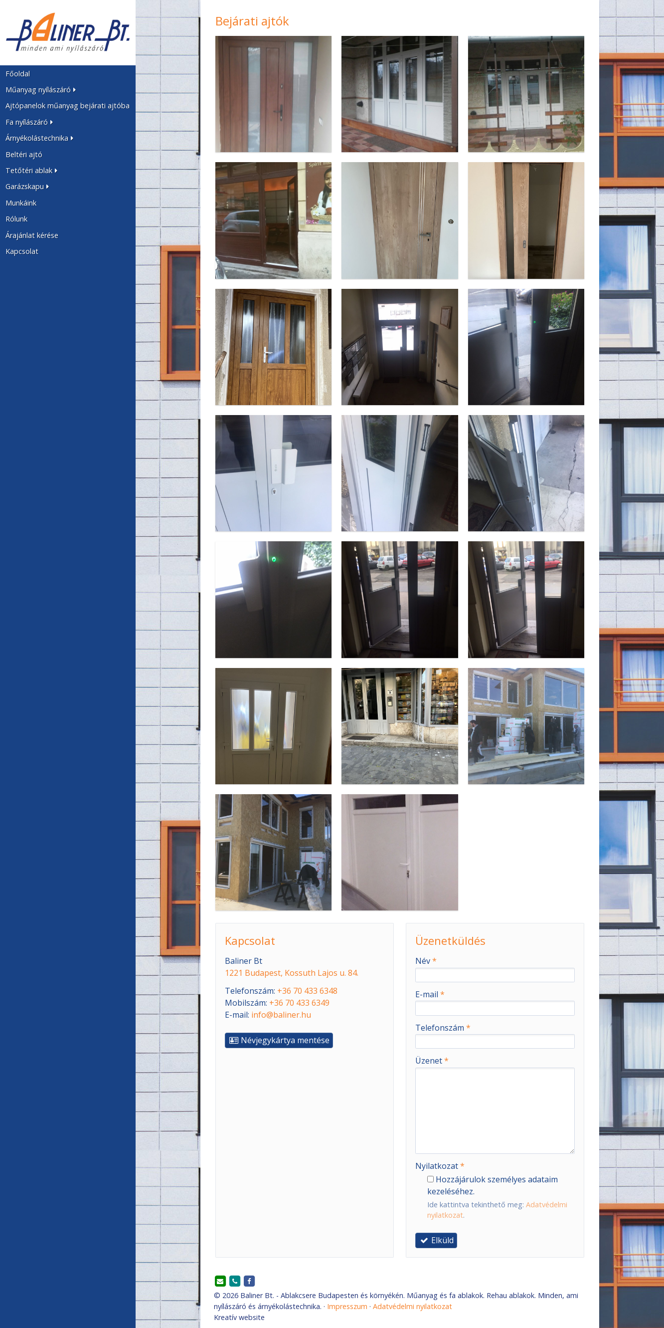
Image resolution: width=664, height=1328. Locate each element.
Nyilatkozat (440, 1165)
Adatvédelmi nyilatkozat (412, 1306)
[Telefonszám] (234, 1281)
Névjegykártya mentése (279, 1040)
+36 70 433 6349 (299, 1002)
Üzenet (432, 1060)
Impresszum (347, 1306)
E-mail (430, 994)
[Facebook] (249, 1281)
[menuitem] (68, 73)
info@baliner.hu (281, 1014)
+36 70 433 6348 (307, 990)
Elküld (436, 1240)
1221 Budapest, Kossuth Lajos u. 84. (291, 972)
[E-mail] (220, 1281)
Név (426, 960)
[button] (68, 90)
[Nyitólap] (68, 32)
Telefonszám (443, 1027)
